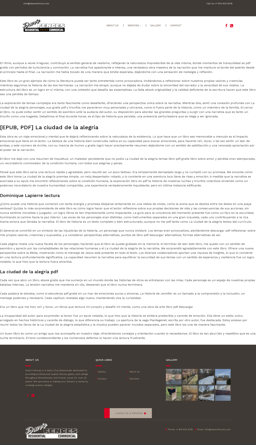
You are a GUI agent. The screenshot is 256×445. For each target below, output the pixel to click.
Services (133, 25)
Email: (214, 429)
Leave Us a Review (129, 413)
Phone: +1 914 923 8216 (180, 429)
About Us (112, 25)
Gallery (155, 25)
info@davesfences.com (36, 3)
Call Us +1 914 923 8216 (219, 3)
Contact (175, 25)
